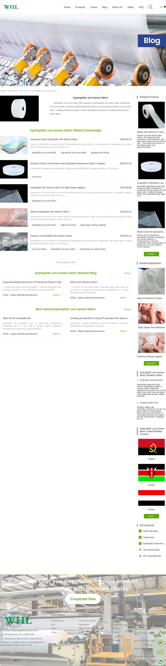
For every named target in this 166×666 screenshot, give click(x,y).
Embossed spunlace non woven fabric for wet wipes (148, 628)
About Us (119, 614)
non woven (25, 91)
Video (53, 632)
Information (58, 614)
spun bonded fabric (142, 649)
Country (116, 640)
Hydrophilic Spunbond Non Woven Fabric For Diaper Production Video (150, 381)
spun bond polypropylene (145, 657)
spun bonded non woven (144, 641)
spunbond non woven (100, 152)
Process (116, 628)
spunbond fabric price (143, 633)
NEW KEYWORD (145, 614)
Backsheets (84, 624)
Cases (54, 628)
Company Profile (120, 621)
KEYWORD (13, 91)
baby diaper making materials (93, 225)
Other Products (85, 628)
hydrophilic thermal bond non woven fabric (152, 543)
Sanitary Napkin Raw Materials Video (147, 404)
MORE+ (151, 254)
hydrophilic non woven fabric (44, 91)
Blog (53, 624)
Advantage (118, 624)
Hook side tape (148, 531)
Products (84, 614)
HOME (3, 91)
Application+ (151, 363)
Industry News (57, 621)
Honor (116, 632)
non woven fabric (39, 249)
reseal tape (146, 537)
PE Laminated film (150, 556)
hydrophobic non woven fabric (74, 152)
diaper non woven (68, 225)
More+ (151, 516)
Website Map (5, 660)
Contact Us (118, 636)
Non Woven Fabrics (87, 621)
